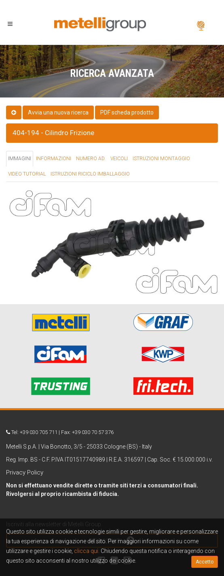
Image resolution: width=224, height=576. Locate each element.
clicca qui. (86, 551)
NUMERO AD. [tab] (91, 158)
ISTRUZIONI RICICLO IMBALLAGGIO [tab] (90, 174)
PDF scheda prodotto (127, 112)
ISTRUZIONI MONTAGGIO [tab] (161, 158)
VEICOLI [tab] (119, 158)
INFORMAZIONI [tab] (53, 158)
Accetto (204, 562)
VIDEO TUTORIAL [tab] (27, 174)
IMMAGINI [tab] (19, 158)
